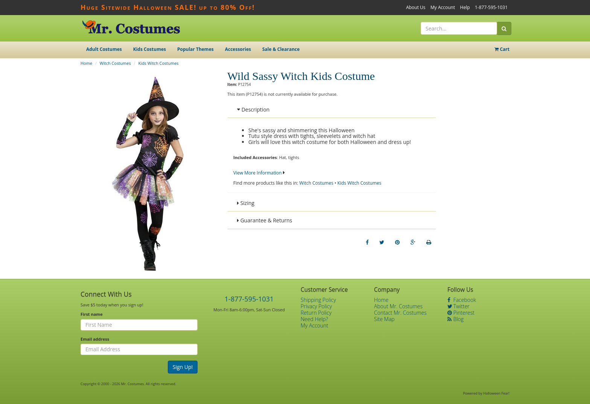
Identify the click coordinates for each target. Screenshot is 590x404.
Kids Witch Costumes (158, 63)
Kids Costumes (149, 49)
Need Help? (314, 319)
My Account (442, 7)
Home (86, 63)
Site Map (384, 319)
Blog (455, 319)
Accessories (238, 49)
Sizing (245, 203)
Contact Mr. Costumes (400, 312)
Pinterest (460, 312)
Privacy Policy (316, 306)
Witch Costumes (115, 63)
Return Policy (316, 312)
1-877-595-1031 (491, 7)
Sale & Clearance (281, 49)
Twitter (458, 306)
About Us (415, 7)
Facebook (461, 299)
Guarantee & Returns (264, 220)
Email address (95, 339)
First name (92, 314)
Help (465, 7)
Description (253, 109)
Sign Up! (183, 366)
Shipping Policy (318, 299)
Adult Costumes (104, 49)
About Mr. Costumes (398, 306)
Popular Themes (195, 49)
